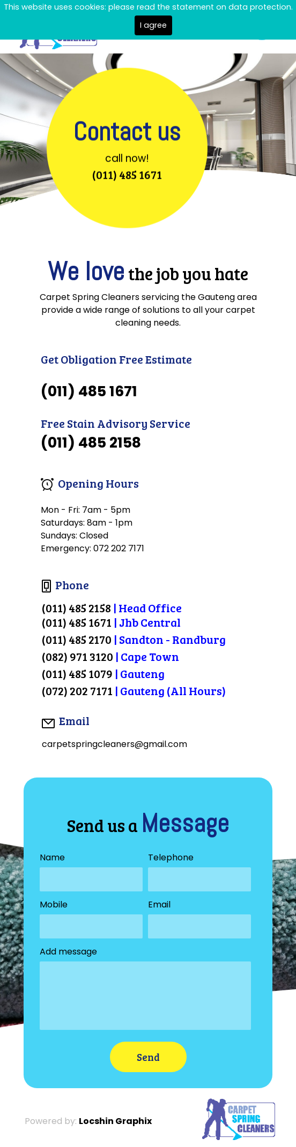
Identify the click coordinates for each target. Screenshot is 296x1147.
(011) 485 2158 (76, 607)
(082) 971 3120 (77, 656)
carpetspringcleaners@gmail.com (114, 744)
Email (159, 904)
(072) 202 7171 (77, 690)
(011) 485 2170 (77, 639)
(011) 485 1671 (127, 174)
